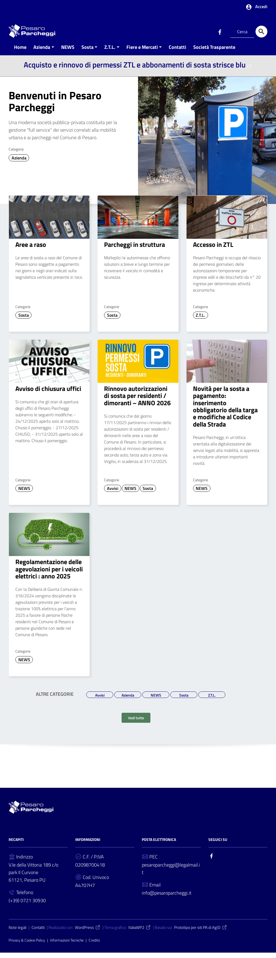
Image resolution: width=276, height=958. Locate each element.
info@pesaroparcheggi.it (166, 898)
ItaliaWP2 (139, 933)
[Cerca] (261, 31)
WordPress (88, 933)
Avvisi (112, 493)
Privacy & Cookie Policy (27, 945)
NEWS (67, 52)
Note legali (17, 933)
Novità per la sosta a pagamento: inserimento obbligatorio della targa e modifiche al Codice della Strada (225, 411)
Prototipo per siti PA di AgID (200, 933)
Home (20, 52)
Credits (94, 945)
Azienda (41, 52)
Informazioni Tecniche (67, 945)
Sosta (87, 52)
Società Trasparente (214, 52)
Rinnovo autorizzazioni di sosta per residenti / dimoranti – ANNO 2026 (137, 401)
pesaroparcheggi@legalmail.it (171, 874)
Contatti (177, 52)
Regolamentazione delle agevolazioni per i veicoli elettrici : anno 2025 (49, 574)
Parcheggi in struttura (134, 249)
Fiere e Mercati (142, 52)
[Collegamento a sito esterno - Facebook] (219, 31)
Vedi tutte (136, 723)
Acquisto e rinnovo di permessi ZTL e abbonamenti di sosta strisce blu (138, 70)
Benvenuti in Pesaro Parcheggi (55, 106)
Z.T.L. (109, 52)
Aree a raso (30, 249)
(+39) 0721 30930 (27, 905)
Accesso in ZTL (213, 249)
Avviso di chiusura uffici (48, 393)
